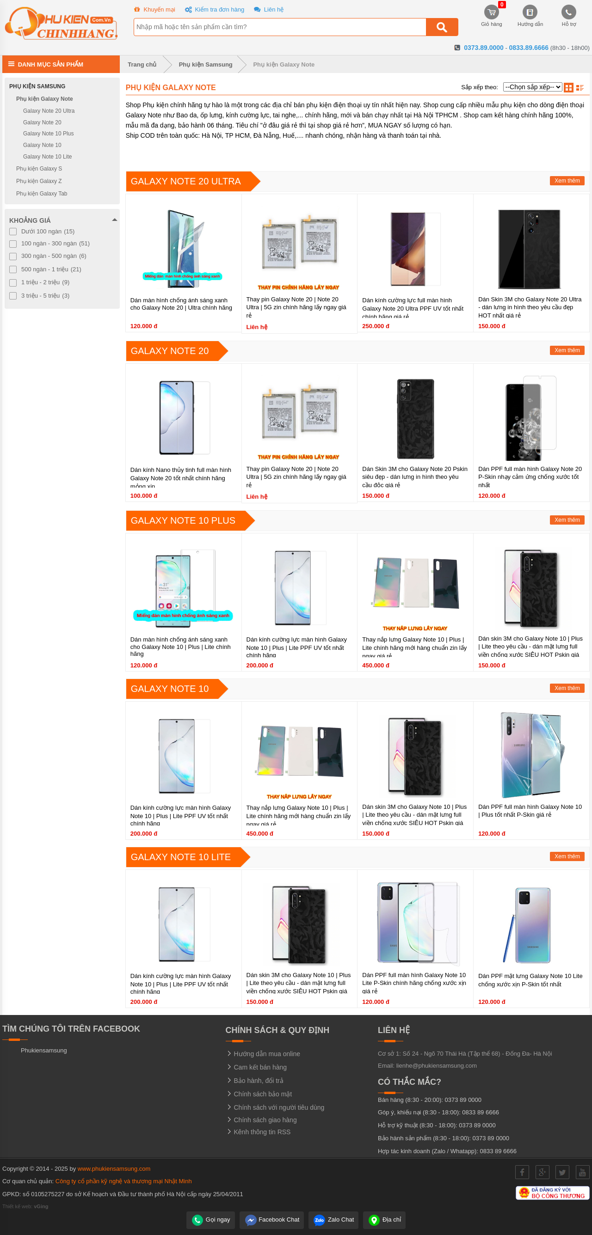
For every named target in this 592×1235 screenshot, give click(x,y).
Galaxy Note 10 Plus (183, 520)
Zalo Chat (333, 1219)
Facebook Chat (272, 1219)
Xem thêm (567, 180)
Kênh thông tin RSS (258, 1132)
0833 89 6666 (480, 1112)
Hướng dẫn (530, 16)
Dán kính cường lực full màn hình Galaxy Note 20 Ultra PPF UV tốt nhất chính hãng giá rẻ (412, 308)
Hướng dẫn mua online (263, 1054)
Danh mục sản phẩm (51, 64)
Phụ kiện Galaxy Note (283, 64)
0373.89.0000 (484, 47)
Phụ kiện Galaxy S (39, 168)
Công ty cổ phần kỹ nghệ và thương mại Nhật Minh (124, 1181)
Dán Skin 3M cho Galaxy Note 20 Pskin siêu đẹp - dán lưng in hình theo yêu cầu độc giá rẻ (415, 477)
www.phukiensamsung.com (114, 1168)
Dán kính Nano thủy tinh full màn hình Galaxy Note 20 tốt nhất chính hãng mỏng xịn (180, 478)
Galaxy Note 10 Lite (181, 857)
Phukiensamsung (44, 1050)
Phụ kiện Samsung (206, 64)
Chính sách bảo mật (259, 1094)
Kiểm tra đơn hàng (213, 10)
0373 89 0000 (463, 1099)
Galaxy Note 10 (170, 689)
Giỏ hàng (491, 16)
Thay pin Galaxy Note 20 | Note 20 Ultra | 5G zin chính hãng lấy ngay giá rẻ (296, 307)
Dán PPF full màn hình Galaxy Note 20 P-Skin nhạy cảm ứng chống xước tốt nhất (530, 477)
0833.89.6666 (529, 47)
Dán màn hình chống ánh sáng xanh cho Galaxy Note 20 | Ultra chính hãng (181, 304)
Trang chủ (140, 64)
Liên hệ (268, 10)
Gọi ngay (210, 1219)
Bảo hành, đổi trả (255, 1080)
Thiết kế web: (25, 1206)
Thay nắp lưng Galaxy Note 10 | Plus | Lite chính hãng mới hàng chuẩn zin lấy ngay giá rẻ (414, 648)
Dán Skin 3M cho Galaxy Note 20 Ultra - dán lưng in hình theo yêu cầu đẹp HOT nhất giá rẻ (529, 307)
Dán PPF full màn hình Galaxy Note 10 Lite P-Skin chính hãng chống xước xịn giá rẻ (414, 983)
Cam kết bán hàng (256, 1067)
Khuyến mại (153, 10)
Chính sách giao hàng (261, 1120)
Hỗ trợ (569, 16)
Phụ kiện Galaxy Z (39, 181)
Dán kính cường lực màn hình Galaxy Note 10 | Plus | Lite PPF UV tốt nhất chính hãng (297, 647)
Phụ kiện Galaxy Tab (42, 193)
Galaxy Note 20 (170, 351)
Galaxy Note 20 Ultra (186, 181)
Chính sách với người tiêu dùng (275, 1107)
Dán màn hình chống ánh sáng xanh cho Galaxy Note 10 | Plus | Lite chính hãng (180, 646)
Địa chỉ (384, 1219)
